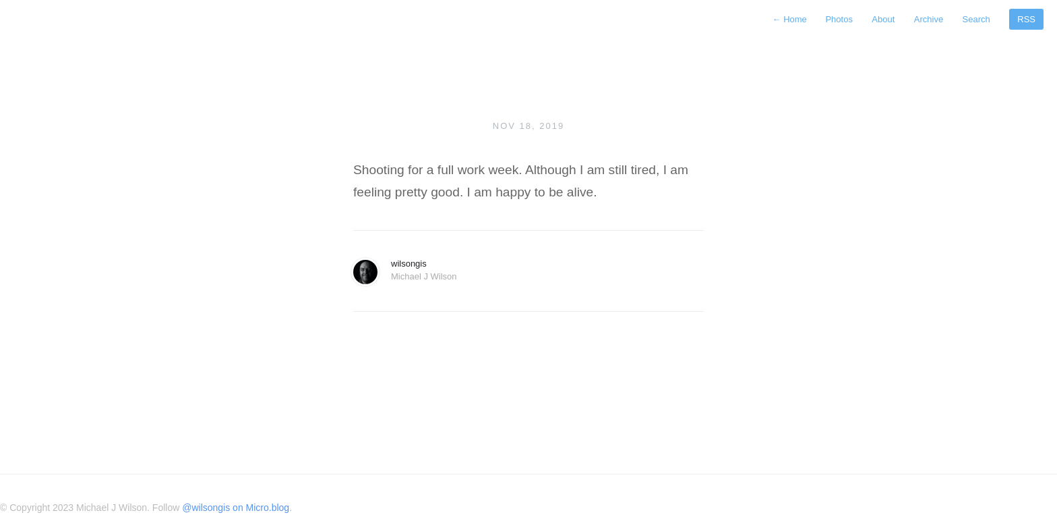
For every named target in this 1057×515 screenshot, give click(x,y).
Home (791, 19)
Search (976, 19)
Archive (928, 19)
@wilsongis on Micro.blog (235, 507)
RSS (1026, 19)
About (883, 19)
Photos (838, 19)
